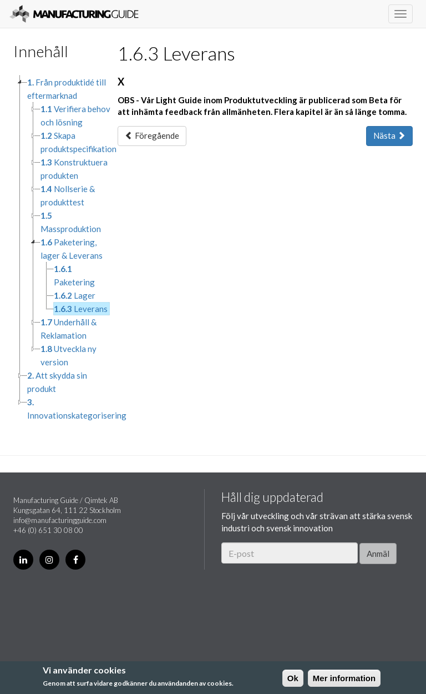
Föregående (152, 135)
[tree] (57, 249)
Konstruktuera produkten (74, 168)
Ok (292, 678)
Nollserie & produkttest (67, 195)
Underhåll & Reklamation (68, 328)
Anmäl (378, 554)
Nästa (389, 135)
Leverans (81, 309)
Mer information (344, 678)
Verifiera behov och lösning (75, 115)
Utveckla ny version (68, 355)
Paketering (74, 275)
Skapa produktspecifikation (78, 142)
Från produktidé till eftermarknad (66, 88)
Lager (74, 295)
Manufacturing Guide (74, 14)
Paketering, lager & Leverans (71, 248)
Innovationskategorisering (76, 408)
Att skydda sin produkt (57, 382)
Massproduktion (70, 222)
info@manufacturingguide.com (59, 520)
